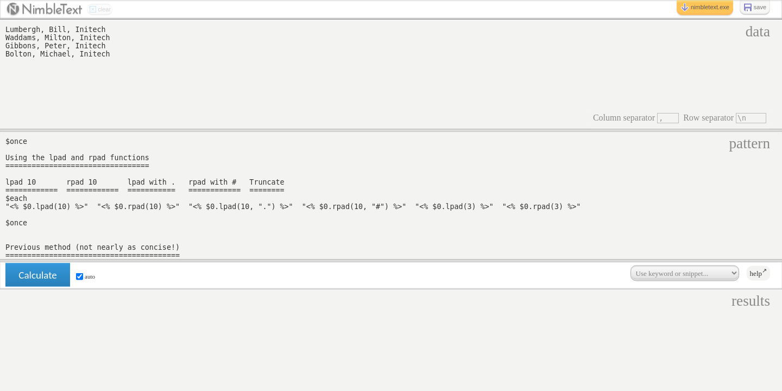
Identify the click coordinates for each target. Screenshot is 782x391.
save (754, 7)
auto (85, 276)
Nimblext (44, 10)
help (758, 273)
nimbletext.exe (704, 7)
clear (100, 10)
